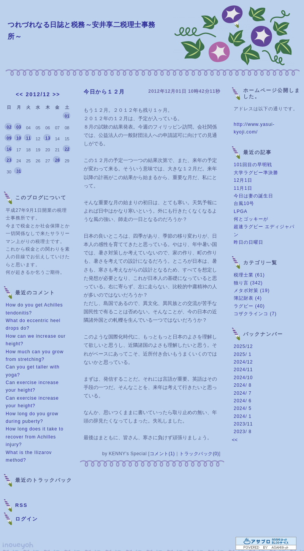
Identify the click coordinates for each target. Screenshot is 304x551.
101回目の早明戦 (253, 164)
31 (18, 171)
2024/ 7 (243, 393)
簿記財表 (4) (248, 298)
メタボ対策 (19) (252, 290)
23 (9, 160)
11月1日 (243, 188)
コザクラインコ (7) (255, 313)
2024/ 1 (243, 416)
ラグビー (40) (249, 306)
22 (67, 149)
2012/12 (38, 94)
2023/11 (243, 424)
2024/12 (243, 362)
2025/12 (243, 346)
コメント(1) (162, 453)
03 (18, 127)
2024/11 (243, 369)
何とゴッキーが (251, 219)
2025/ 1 (243, 354)
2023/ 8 (243, 431)
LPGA (240, 211)
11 (28, 138)
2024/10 (243, 377)
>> (56, 94)
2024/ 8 (243, 385)
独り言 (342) (248, 283)
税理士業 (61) (249, 275)
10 (18, 138)
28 (57, 160)
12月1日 (243, 180)
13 (47, 138)
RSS (21, 505)
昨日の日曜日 (248, 242)
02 (9, 127)
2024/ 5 (243, 408)
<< (19, 94)
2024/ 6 (243, 400)
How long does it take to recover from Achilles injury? (34, 436)
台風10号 (244, 203)
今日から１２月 (104, 92)
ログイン (26, 519)
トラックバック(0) (199, 453)
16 (9, 149)
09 (9, 138)
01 (67, 116)
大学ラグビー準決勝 (256, 172)
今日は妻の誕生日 (253, 195)
